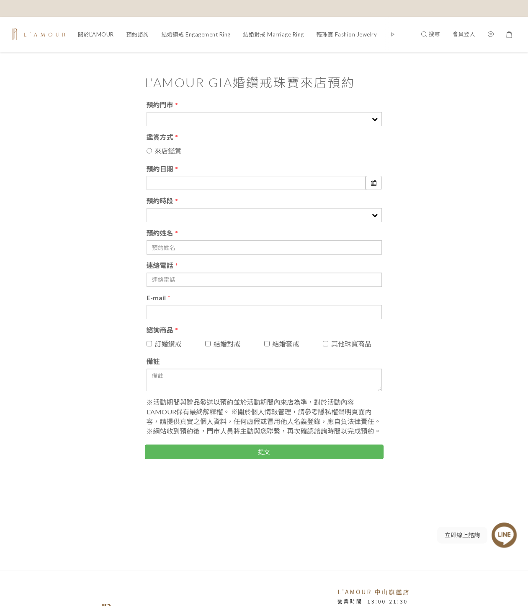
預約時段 (160, 201)
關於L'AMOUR (96, 34)
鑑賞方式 (160, 137)
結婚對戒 (222, 344)
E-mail (156, 298)
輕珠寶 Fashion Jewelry (347, 34)
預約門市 (160, 105)
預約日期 (160, 169)
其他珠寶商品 (347, 344)
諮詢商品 (160, 330)
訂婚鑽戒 (164, 344)
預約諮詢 (137, 34)
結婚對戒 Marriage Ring (273, 34)
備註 (153, 361)
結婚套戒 (281, 344)
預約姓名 (160, 233)
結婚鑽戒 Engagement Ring (196, 34)
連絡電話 (160, 265)
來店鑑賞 (164, 151)
